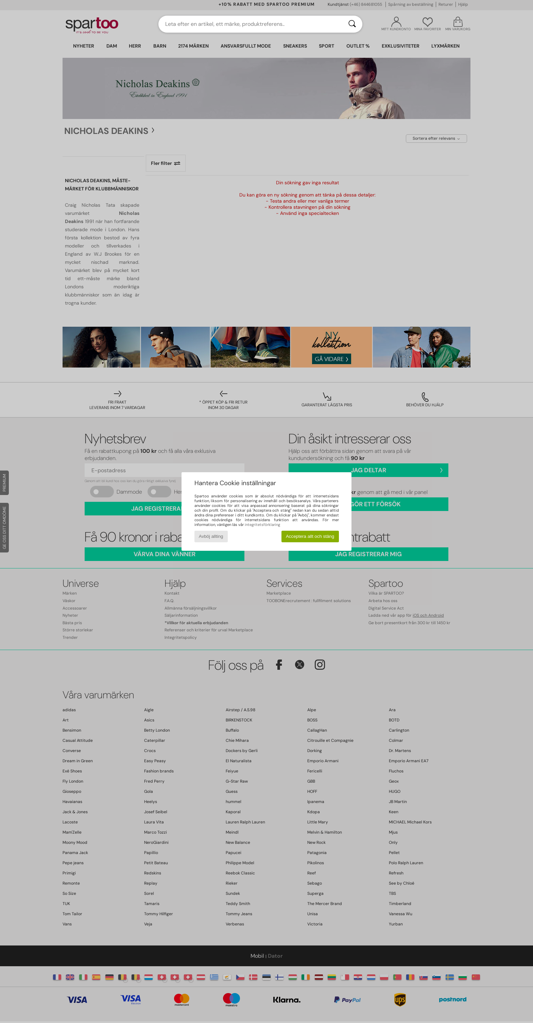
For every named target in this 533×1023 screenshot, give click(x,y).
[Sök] (352, 24)
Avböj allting (211, 536)
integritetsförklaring (262, 524)
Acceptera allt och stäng (310, 536)
